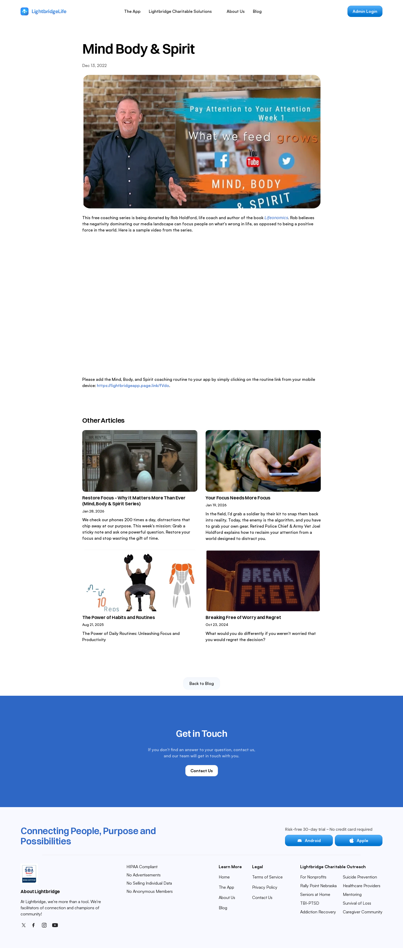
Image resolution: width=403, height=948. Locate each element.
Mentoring (352, 894)
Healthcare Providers (361, 885)
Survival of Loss (357, 903)
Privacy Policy (264, 887)
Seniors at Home (315, 894)
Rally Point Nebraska (318, 885)
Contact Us (262, 897)
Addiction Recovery (318, 911)
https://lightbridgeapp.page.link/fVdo (132, 385)
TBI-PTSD (309, 903)
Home (224, 876)
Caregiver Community (362, 911)
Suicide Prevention (360, 876)
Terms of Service (267, 876)
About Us (236, 11)
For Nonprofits (313, 876)
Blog (257, 11)
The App (132, 11)
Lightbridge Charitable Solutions (180, 11)
